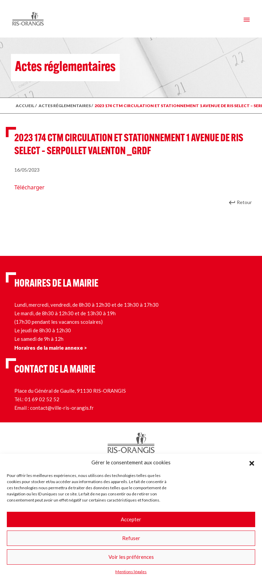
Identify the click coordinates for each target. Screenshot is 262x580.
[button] (251, 462)
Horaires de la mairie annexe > (50, 348)
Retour (244, 202)
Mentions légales (131, 571)
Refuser (131, 538)
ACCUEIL (25, 105)
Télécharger (29, 187)
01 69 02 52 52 (42, 399)
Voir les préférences (131, 557)
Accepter (131, 519)
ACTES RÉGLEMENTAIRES (65, 105)
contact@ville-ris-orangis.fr (62, 408)
